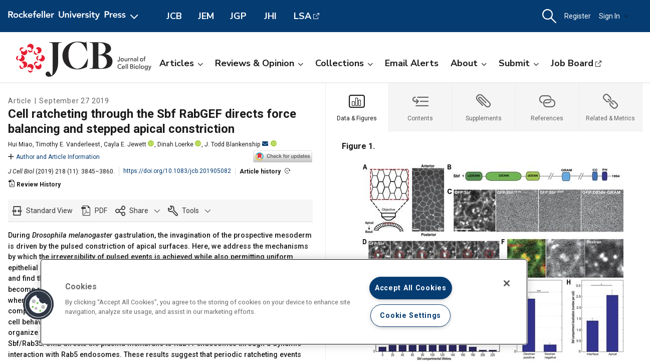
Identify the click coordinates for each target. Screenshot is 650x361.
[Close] (507, 283)
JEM (206, 16)
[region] (284, 302)
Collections (344, 63)
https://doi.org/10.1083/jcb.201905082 (177, 170)
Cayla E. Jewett (125, 144)
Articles (181, 63)
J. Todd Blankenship (236, 144)
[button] (549, 16)
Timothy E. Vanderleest (68, 144)
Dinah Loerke (175, 144)
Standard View (49, 211)
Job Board (572, 63)
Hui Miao (20, 144)
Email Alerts (412, 63)
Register (577, 16)
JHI (270, 16)
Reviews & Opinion (259, 63)
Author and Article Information (54, 156)
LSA (302, 16)
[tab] (357, 107)
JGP (238, 16)
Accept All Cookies (411, 288)
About (469, 63)
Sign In (614, 16)
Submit (519, 63)
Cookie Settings (410, 315)
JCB (174, 16)
